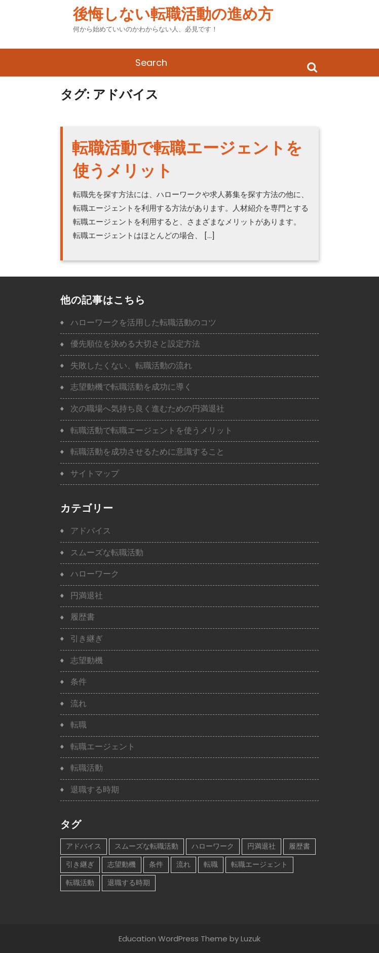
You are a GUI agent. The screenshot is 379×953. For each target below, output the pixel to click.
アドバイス (90, 531)
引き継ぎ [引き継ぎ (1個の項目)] (80, 864)
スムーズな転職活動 (106, 552)
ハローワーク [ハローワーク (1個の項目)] (213, 846)
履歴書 (82, 617)
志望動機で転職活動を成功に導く (131, 387)
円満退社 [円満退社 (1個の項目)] (261, 846)
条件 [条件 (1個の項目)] (156, 864)
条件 (78, 682)
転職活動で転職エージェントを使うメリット (151, 430)
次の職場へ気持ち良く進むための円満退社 (147, 408)
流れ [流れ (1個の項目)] (183, 864)
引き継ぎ (86, 638)
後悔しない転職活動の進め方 (173, 14)
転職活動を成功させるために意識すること (147, 452)
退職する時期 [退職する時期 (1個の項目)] (128, 883)
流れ (78, 703)
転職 (78, 725)
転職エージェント (102, 746)
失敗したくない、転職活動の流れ (131, 365)
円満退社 (86, 595)
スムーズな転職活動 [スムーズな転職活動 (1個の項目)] (146, 846)
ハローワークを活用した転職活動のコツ (143, 322)
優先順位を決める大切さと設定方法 (135, 344)
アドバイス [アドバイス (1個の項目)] (83, 846)
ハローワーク (94, 574)
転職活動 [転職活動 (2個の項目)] (80, 883)
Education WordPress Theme (173, 938)
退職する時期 (94, 789)
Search (312, 66)
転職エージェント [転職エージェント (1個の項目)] (259, 864)
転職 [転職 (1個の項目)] (211, 864)
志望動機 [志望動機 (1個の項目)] (121, 864)
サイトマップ (94, 473)
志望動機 (86, 660)
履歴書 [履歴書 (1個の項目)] (299, 846)
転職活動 (86, 768)
